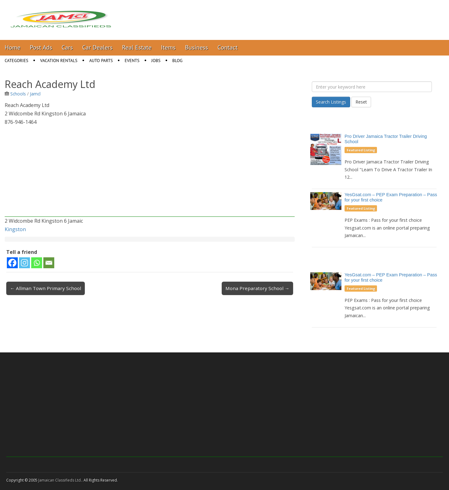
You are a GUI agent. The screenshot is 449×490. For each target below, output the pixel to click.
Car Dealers (97, 47)
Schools (18, 94)
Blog (177, 60)
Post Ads (41, 47)
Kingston (15, 229)
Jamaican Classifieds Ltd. (60, 480)
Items (168, 47)
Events (132, 60)
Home (13, 47)
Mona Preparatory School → (257, 288)
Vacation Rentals (59, 60)
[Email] (48, 262)
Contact (227, 47)
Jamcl (35, 94)
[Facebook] (12, 262)
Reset (361, 102)
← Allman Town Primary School (45, 288)
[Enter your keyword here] (372, 86)
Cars (67, 47)
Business (196, 47)
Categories (16, 60)
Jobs (155, 60)
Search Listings (331, 102)
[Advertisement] (150, 173)
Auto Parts (101, 60)
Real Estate (137, 47)
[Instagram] (24, 262)
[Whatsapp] (36, 262)
